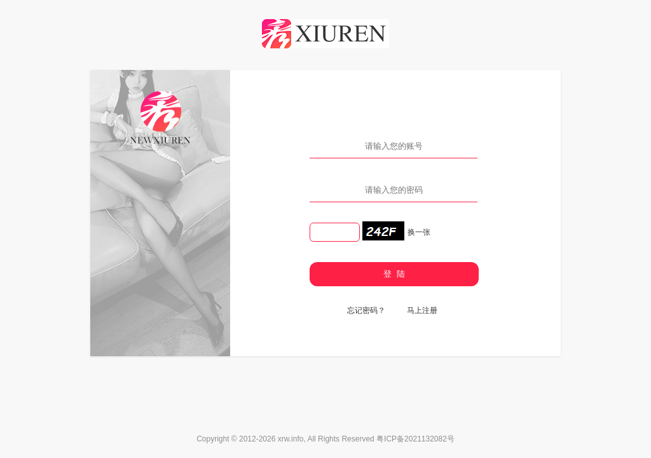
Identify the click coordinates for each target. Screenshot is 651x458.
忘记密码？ (366, 310)
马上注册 (422, 310)
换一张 (419, 232)
